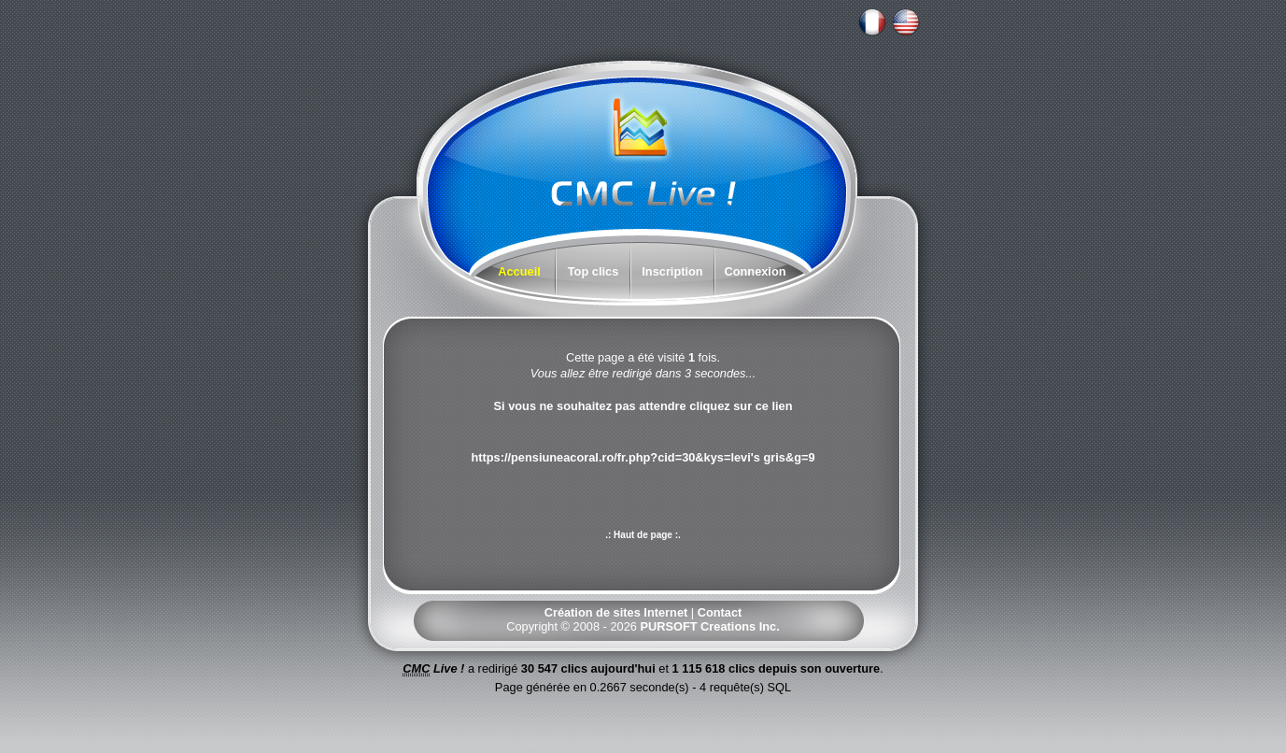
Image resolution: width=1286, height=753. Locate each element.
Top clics (593, 271)
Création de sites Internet (616, 612)
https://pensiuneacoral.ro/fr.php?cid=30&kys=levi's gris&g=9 (642, 457)
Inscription (672, 271)
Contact (720, 612)
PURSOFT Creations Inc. (709, 626)
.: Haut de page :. (643, 535)
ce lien (774, 406)
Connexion (754, 271)
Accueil (519, 271)
